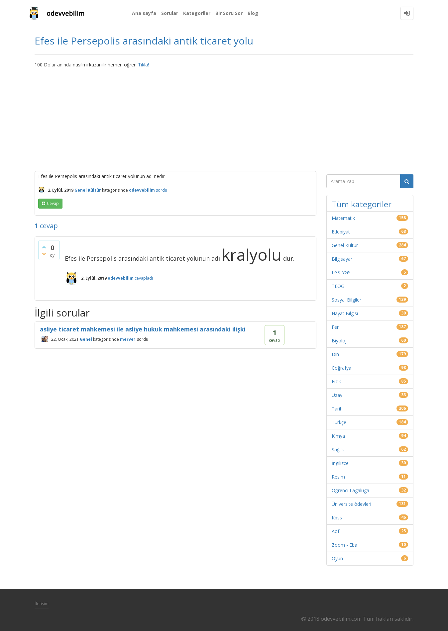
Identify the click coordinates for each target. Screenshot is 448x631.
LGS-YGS (341, 272)
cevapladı (144, 278)
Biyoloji (340, 340)
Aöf (335, 531)
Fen (336, 327)
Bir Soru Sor (229, 13)
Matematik (343, 218)
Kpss (337, 517)
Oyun (337, 558)
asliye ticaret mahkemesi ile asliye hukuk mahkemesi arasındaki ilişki (143, 329)
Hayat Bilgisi (345, 313)
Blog (253, 13)
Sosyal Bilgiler (346, 300)
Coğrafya (341, 368)
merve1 (128, 339)
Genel (86, 339)
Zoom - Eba (344, 545)
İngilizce (340, 463)
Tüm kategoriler (362, 204)
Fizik (336, 381)
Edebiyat (341, 231)
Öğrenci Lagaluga (350, 490)
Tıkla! (143, 64)
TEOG (338, 286)
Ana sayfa (144, 13)
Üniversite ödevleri (351, 504)
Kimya (338, 436)
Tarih (337, 409)
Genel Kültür (87, 190)
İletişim (42, 603)
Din (335, 354)
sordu (161, 190)
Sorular (169, 13)
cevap (53, 203)
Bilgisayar (342, 259)
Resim (338, 477)
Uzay (337, 395)
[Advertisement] (224, 117)
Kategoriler (196, 13)
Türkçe (339, 422)
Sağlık (338, 449)
